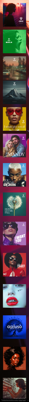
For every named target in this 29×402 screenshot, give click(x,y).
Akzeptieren (20, 400)
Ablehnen (24, 400)
